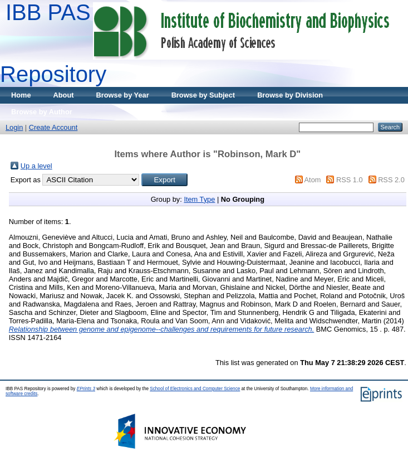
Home (21, 95)
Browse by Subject (203, 95)
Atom (312, 180)
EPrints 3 (86, 388)
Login (14, 127)
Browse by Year (122, 95)
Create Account (53, 127)
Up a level (36, 166)
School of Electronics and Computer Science (195, 388)
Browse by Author (41, 112)
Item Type (199, 199)
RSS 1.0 (349, 180)
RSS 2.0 (391, 180)
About (63, 95)
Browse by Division (290, 95)
